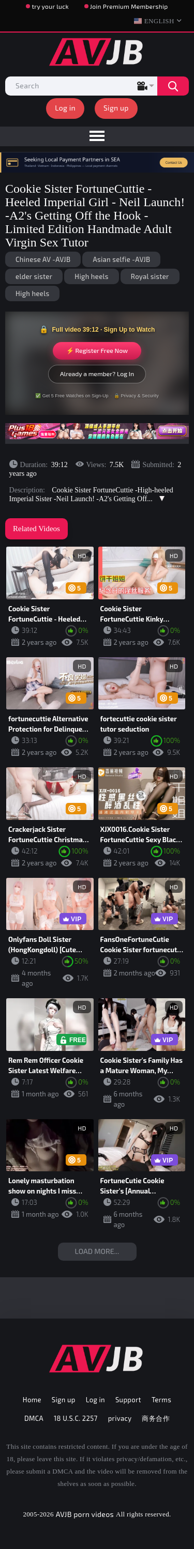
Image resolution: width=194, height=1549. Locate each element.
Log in (65, 107)
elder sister (34, 276)
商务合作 (156, 1418)
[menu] (97, 136)
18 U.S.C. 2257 (76, 1418)
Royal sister (150, 276)
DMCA (33, 1418)
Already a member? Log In (97, 373)
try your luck (50, 6)
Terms (161, 1400)
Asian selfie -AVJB (121, 259)
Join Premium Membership (129, 6)
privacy (120, 1418)
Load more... (97, 1251)
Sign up (116, 107)
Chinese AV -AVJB (43, 259)
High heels (91, 276)
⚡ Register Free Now (97, 350)
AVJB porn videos (85, 1514)
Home (32, 1400)
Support (128, 1400)
